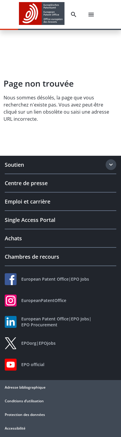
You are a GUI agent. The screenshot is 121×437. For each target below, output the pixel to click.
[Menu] (91, 14)
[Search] (73, 14)
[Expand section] (111, 164)
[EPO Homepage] (41, 14)
